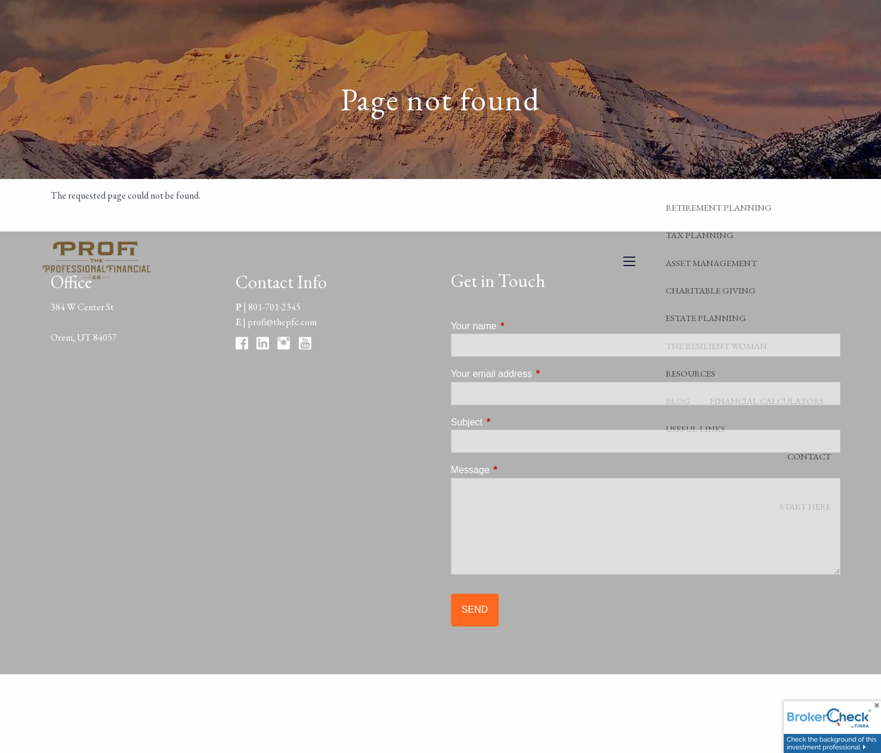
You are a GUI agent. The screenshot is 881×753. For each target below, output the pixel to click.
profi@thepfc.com (282, 322)
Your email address (537, 374)
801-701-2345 (274, 307)
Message (515, 470)
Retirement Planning (719, 207)
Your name (519, 326)
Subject (512, 422)
